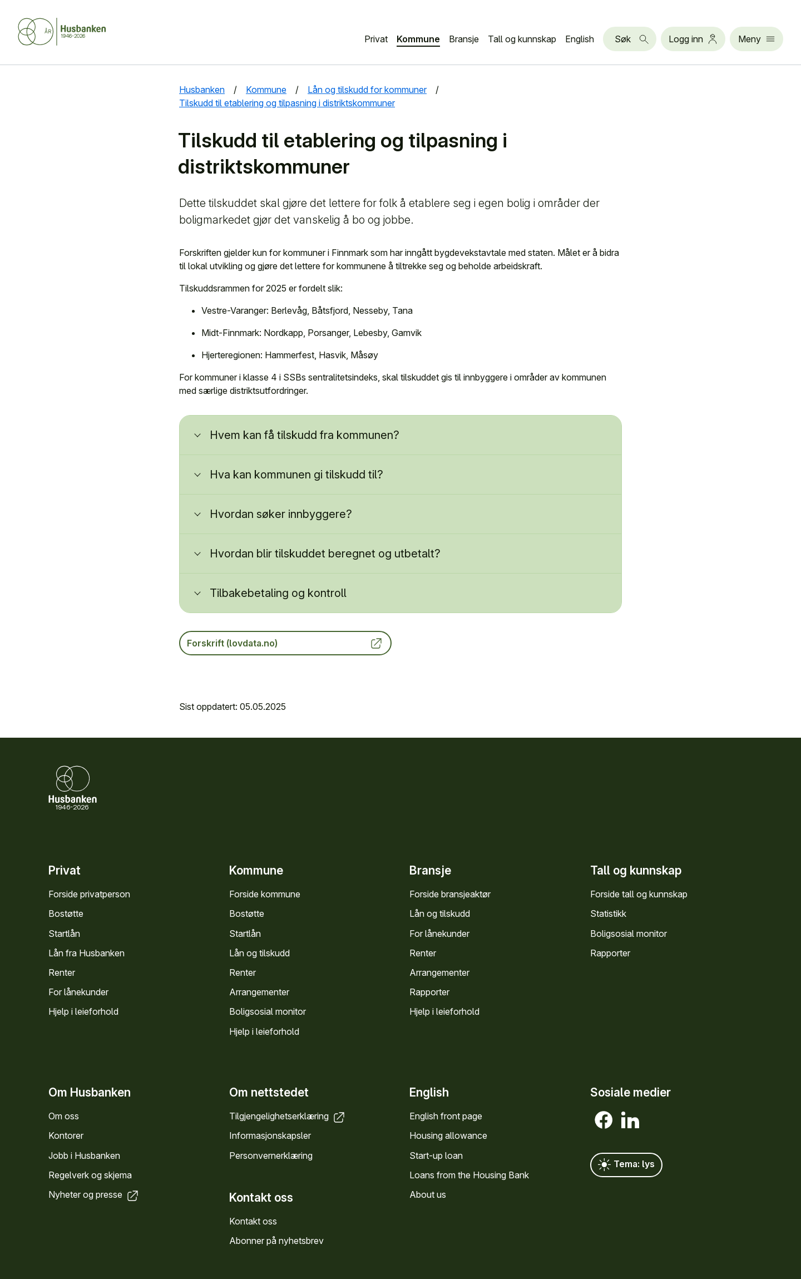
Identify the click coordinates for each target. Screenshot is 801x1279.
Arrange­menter (259, 991)
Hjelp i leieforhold (83, 1011)
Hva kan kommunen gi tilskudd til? (296, 474)
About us (427, 1194)
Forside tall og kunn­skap (639, 894)
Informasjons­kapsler (270, 1136)
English (579, 39)
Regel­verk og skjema (90, 1175)
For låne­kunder (78, 991)
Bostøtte (65, 913)
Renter (61, 972)
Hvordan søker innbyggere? (281, 514)
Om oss (63, 1116)
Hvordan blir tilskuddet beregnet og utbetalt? (325, 553)
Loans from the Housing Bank (469, 1175)
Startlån (64, 933)
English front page (445, 1116)
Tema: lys (626, 1165)
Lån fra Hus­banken (86, 952)
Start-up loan (436, 1155)
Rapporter (429, 991)
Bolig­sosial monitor (267, 1011)
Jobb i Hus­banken (84, 1155)
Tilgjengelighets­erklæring (288, 1116)
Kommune (418, 39)
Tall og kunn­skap (522, 39)
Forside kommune (264, 894)
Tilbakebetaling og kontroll (278, 593)
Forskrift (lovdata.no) (285, 643)
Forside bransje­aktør (450, 894)
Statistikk (608, 913)
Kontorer (65, 1136)
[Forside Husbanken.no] (76, 32)
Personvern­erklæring (271, 1155)
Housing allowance (448, 1136)
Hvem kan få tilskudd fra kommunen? (304, 435)
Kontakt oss (253, 1221)
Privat (376, 39)
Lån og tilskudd (259, 952)
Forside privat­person (89, 894)
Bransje (464, 39)
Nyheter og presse (94, 1194)
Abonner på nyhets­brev (276, 1240)
